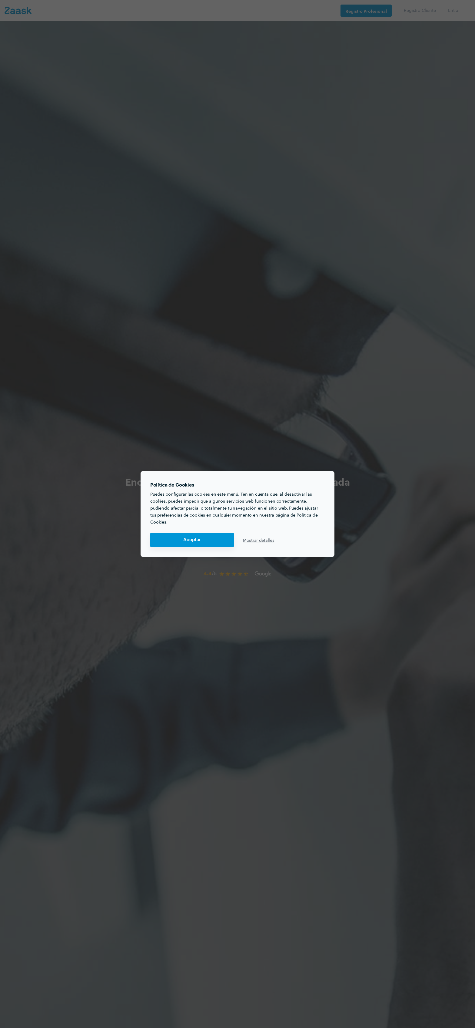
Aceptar (192, 540)
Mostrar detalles (258, 540)
